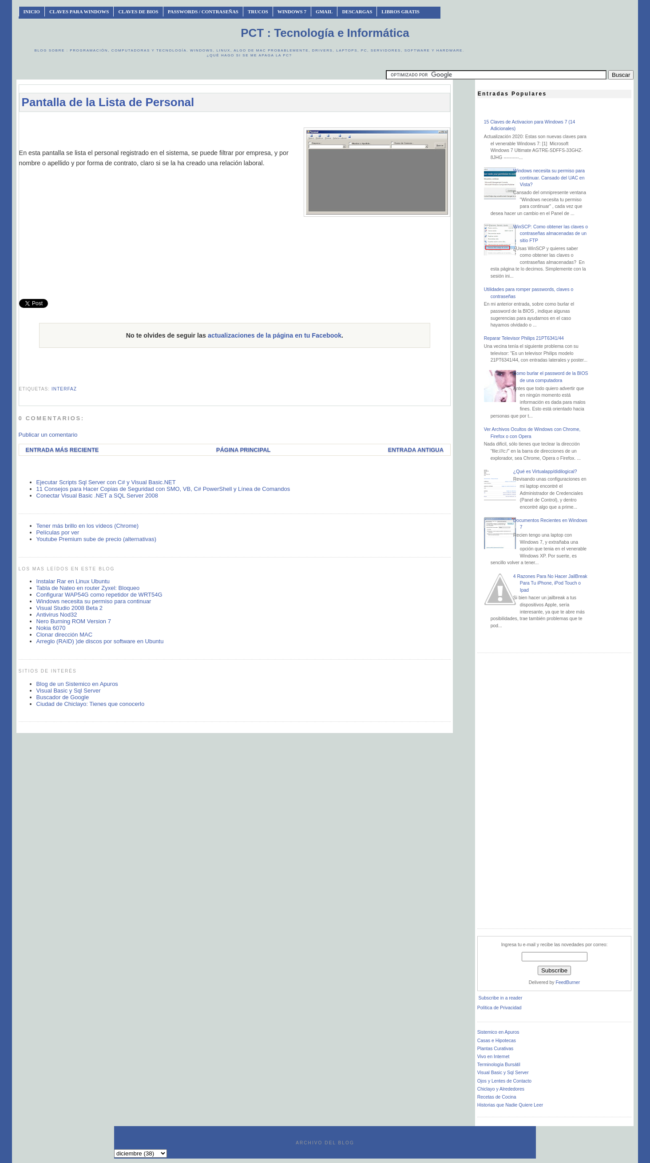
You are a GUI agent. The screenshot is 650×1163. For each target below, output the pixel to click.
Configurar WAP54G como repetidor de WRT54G (99, 594)
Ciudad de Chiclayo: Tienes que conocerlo (90, 704)
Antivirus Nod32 (56, 614)
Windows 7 (291, 11)
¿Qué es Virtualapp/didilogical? (545, 471)
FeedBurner (567, 982)
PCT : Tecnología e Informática (325, 33)
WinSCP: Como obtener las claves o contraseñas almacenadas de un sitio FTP (550, 233)
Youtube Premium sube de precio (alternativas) (96, 539)
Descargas (357, 11)
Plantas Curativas (495, 1048)
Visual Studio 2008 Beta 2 (69, 608)
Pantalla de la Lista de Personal (108, 102)
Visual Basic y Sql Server (68, 690)
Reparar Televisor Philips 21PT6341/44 (524, 338)
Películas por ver (57, 532)
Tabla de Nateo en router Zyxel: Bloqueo (88, 588)
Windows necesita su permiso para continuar (93, 601)
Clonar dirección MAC (64, 634)
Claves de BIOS (138, 11)
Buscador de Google (62, 697)
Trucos (258, 11)
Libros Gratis (400, 11)
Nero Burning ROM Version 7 (73, 621)
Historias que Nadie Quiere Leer (510, 1105)
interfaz (64, 388)
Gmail (324, 11)
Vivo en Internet (493, 1056)
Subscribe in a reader (501, 998)
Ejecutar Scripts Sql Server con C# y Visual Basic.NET (106, 482)
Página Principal (243, 449)
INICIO (32, 11)
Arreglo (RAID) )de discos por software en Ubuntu (100, 641)
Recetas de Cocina (496, 1097)
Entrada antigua (416, 449)
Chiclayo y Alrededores (500, 1089)
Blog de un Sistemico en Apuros (77, 684)
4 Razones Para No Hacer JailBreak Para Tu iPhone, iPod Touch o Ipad (550, 583)
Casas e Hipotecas (496, 1040)
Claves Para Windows (79, 11)
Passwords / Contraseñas (203, 11)
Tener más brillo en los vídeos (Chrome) (87, 525)
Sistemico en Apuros (498, 1032)
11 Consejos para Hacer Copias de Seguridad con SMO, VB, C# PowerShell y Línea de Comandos (163, 489)
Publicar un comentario (48, 434)
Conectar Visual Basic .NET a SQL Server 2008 (97, 495)
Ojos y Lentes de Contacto (504, 1081)
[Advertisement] (234, 122)
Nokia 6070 (51, 628)
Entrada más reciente (62, 449)
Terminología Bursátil (498, 1064)
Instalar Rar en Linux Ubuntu (73, 581)
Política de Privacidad (499, 1007)
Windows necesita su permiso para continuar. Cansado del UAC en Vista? (549, 177)
